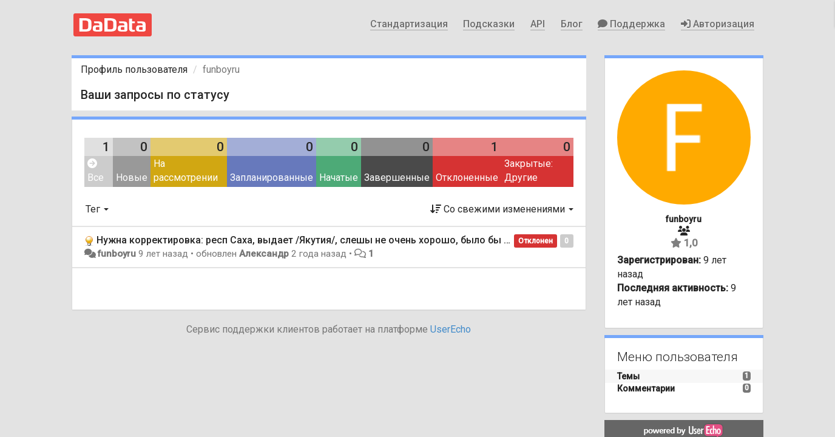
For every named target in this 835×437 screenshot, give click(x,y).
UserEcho (450, 329)
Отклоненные (467, 177)
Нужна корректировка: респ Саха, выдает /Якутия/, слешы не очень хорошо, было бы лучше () (319, 240)
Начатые (338, 177)
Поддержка (631, 24)
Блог (572, 24)
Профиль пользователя (134, 69)
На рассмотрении (186, 170)
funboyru (116, 253)
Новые (131, 177)
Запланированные (271, 177)
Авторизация (717, 24)
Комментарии (646, 388)
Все (95, 170)
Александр (264, 253)
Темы (628, 376)
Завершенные (397, 177)
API (537, 24)
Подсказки (489, 24)
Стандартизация (409, 24)
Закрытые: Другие (528, 170)
